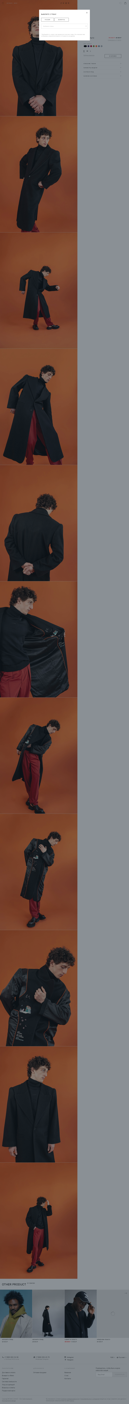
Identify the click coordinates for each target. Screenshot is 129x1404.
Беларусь (61, 19)
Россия (47, 19)
